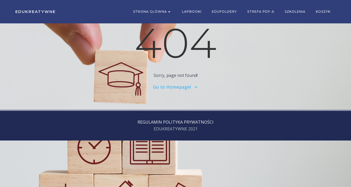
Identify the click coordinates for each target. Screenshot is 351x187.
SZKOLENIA (295, 12)
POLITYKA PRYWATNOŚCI (188, 122)
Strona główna (152, 12)
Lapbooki (192, 12)
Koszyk (323, 12)
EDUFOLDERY (224, 12)
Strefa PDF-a (260, 12)
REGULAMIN (150, 122)
